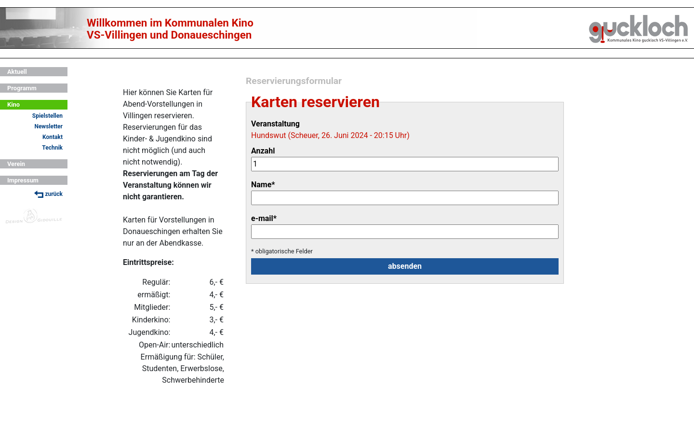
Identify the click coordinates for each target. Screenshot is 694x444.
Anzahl (263, 150)
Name (263, 184)
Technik (52, 147)
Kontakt (52, 137)
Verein (16, 163)
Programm (22, 88)
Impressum (23, 180)
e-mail (264, 218)
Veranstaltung (275, 123)
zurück (48, 194)
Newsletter (48, 126)
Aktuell (17, 71)
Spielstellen (47, 115)
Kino (13, 104)
